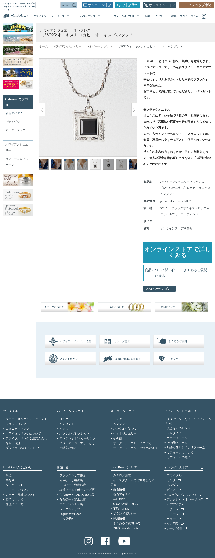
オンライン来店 (99, 5)
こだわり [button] (161, 16)
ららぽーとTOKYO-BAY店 (76, 494)
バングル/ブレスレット (74, 433)
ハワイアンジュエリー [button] (93, 16)
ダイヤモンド (14, 485)
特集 (173, 16)
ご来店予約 (130, 5)
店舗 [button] (147, 16)
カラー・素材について (20, 494)
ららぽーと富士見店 (72, 499)
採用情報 (119, 518)
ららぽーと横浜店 (71, 480)
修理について (14, 504)
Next (131, 165)
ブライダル (10, 411)
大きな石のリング (178, 428)
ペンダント (66, 423)
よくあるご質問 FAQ (126, 523)
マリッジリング (16, 423)
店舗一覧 (63, 467)
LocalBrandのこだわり (17, 467)
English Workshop (70, 514)
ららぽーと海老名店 (72, 485)
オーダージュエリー (124, 411)
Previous (45, 165)
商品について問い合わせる (160, 273)
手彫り (10, 480)
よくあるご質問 (195, 270)
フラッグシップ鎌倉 (72, 475)
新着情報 (119, 489)
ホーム (43, 46)
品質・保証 (13, 443)
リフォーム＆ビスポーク (180, 411)
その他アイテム (177, 442)
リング (63, 419)
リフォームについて (180, 452)
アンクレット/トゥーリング (77, 438)
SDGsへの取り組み (125, 503)
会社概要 (119, 499)
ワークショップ (69, 509)
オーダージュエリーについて (132, 443)
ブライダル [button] (40, 16)
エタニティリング (17, 428)
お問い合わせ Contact (127, 528)
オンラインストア (162, 5)
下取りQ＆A (121, 508)
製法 (9, 475)
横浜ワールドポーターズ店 (77, 489)
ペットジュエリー (125, 433)
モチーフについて (17, 489)
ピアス (63, 428)
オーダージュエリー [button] (63, 16)
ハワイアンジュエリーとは (77, 443)
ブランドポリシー (125, 513)
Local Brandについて (124, 467)
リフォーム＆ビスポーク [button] (125, 16)
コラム (194, 16)
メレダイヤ (174, 433)
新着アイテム (14, 113)
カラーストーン (177, 438)
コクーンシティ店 (71, 504)
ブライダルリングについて (23, 433)
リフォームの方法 (178, 457)
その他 (117, 438)
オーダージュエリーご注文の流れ (135, 448)
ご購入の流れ (68, 448)
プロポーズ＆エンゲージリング (26, 419)
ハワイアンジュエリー (67, 46)
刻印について (14, 499)
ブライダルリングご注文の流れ (26, 438)
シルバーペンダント (99, 46)
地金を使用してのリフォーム (186, 447)
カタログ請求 (122, 475)
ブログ (183, 16)
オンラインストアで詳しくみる (177, 252)
